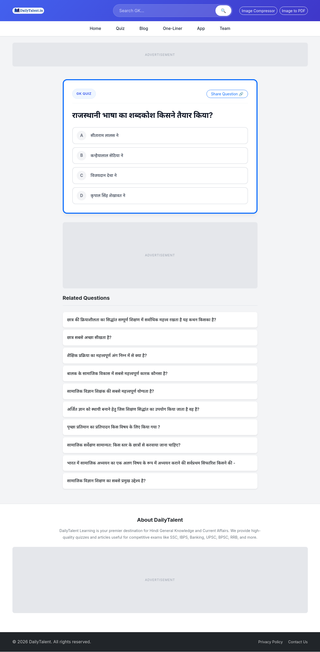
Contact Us (298, 642)
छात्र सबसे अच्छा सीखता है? (89, 338)
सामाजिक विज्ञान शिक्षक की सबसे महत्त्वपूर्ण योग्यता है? (110, 391)
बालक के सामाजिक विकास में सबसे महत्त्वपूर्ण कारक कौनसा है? (117, 373)
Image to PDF (293, 10)
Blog (143, 28)
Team (225, 28)
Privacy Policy (270, 642)
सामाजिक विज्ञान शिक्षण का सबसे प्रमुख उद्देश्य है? (106, 481)
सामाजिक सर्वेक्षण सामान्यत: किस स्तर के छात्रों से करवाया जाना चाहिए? (124, 445)
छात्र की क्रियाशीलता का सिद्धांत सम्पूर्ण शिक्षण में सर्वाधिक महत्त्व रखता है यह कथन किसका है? (141, 320)
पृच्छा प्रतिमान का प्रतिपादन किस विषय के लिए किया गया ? (113, 427)
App (201, 28)
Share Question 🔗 (227, 94)
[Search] (165, 10)
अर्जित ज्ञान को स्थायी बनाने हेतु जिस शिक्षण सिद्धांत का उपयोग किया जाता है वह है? (133, 409)
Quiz (120, 28)
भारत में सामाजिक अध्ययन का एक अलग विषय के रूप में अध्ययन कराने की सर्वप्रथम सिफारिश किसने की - (151, 463)
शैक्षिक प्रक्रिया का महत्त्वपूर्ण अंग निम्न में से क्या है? (107, 355)
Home (95, 28)
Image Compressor (258, 10)
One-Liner (172, 28)
